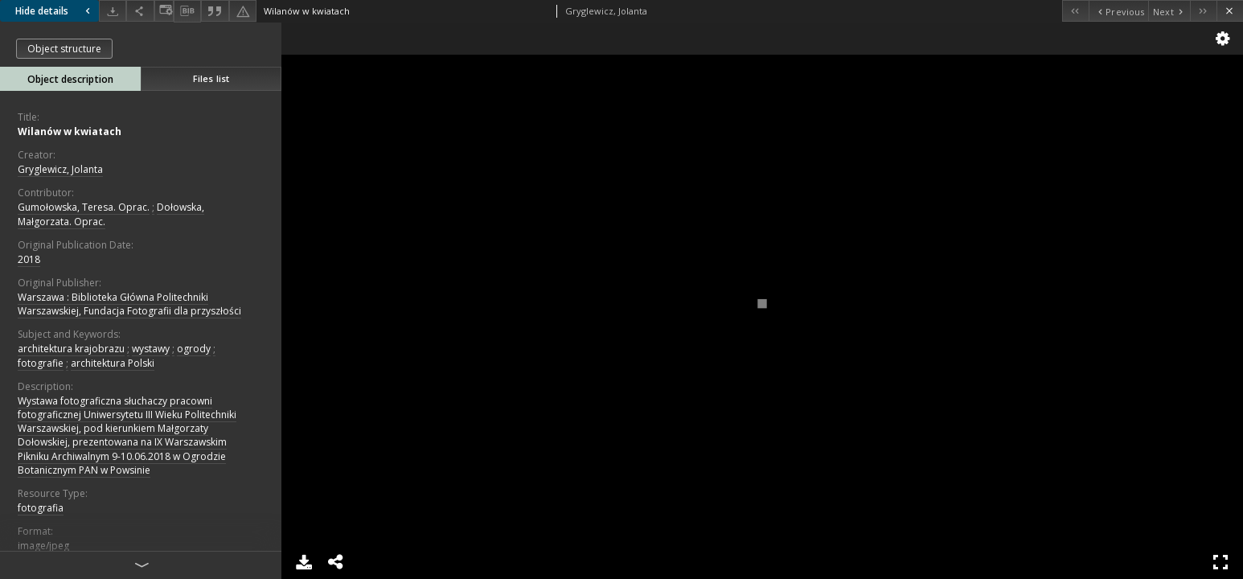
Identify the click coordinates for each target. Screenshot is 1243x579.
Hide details (54, 11)
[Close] (1229, 11)
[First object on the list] (1075, 11)
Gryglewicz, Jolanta (60, 169)
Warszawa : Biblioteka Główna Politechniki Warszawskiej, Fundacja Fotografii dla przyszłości (129, 304)
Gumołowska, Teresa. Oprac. (84, 207)
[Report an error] (242, 11)
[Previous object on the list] (1118, 11)
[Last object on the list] (1203, 11)
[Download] (112, 11)
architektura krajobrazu (71, 348)
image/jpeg (43, 545)
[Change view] (164, 11)
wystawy (151, 348)
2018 (29, 259)
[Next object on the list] (1169, 11)
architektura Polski (112, 363)
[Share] (140, 11)
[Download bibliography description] (187, 11)
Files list (211, 78)
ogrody (194, 348)
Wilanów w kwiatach (69, 131)
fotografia (41, 508)
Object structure (64, 48)
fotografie (41, 363)
